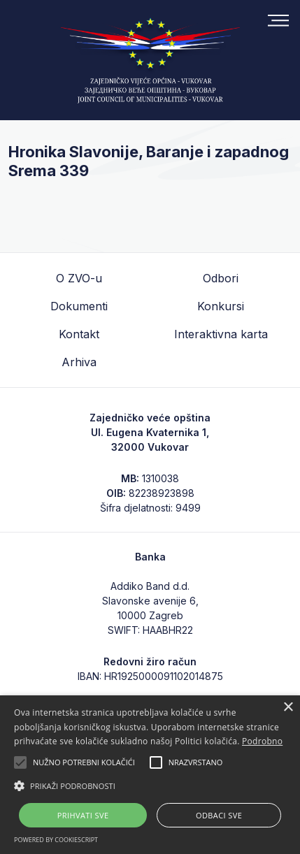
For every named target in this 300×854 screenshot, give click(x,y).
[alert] (150, 774)
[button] (150, 786)
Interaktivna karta (221, 334)
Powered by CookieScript (56, 839)
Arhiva (79, 362)
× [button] (288, 707)
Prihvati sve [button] (83, 815)
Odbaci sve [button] (219, 815)
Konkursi (220, 306)
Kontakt (79, 334)
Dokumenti (79, 306)
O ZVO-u (79, 278)
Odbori (220, 278)
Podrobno (262, 741)
